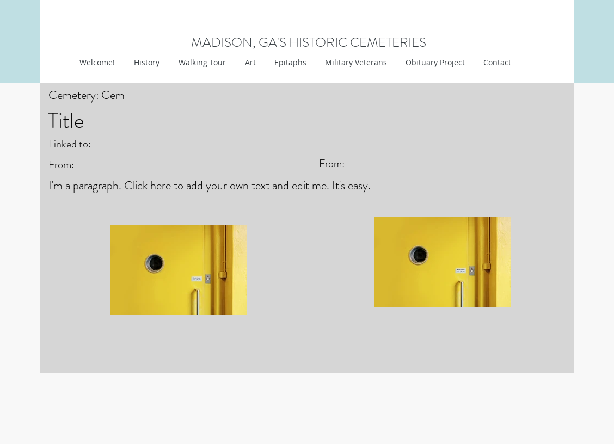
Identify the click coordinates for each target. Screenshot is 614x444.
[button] (249, 62)
